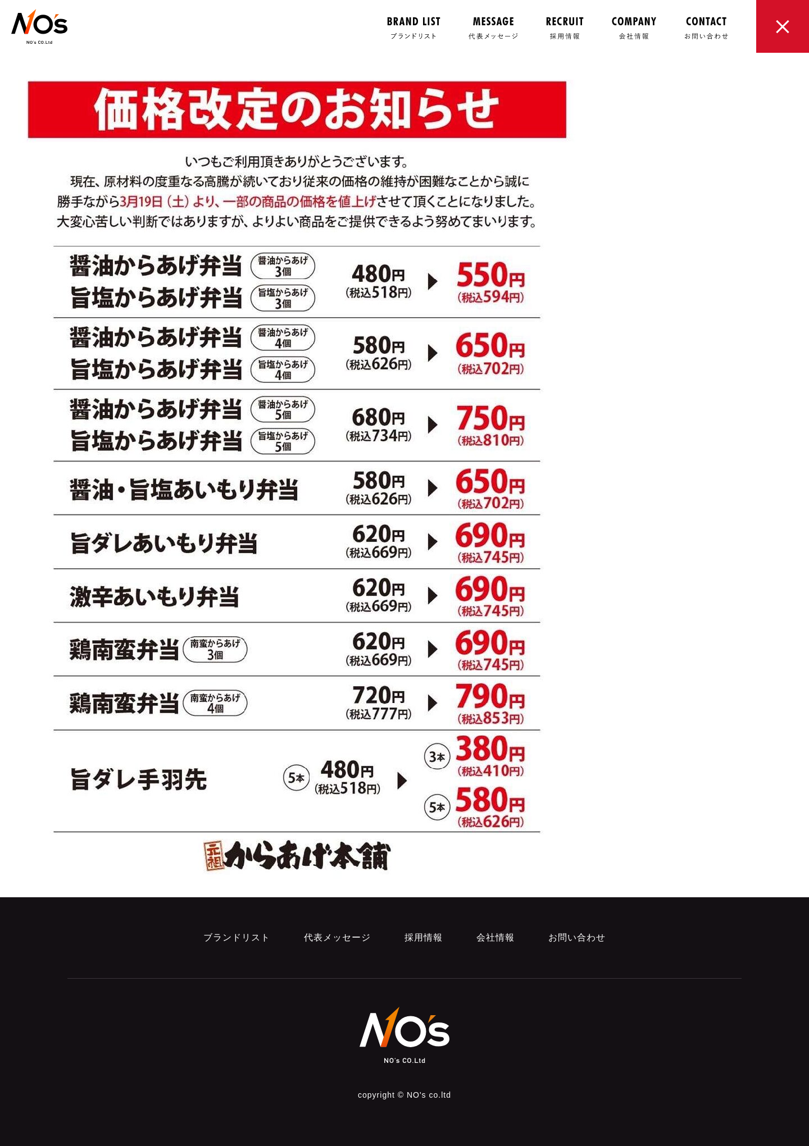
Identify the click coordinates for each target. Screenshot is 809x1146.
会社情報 (495, 937)
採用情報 (423, 937)
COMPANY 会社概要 (634, 28)
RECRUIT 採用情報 (565, 28)
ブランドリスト (236, 937)
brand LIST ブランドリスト (413, 28)
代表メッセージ (337, 937)
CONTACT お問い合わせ (706, 28)
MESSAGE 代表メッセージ (493, 28)
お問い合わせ (577, 937)
